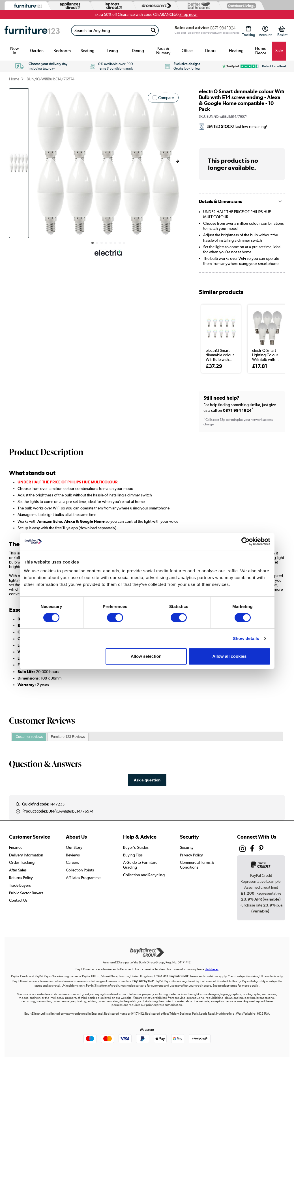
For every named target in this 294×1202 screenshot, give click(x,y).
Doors (210, 50)
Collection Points (80, 870)
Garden (37, 50)
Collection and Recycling (144, 875)
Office (187, 50)
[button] (177, 161)
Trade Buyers (20, 885)
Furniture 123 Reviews (68, 737)
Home (14, 79)
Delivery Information (26, 855)
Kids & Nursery (163, 50)
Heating (236, 50)
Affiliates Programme (83, 877)
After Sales (18, 870)
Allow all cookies (230, 656)
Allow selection (146, 656)
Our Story (74, 847)
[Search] (110, 30)
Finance (15, 847)
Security (187, 847)
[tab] (29, 737)
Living (112, 50)
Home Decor (260, 50)
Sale (279, 50)
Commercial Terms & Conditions (197, 864)
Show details (246, 638)
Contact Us (18, 900)
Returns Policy (21, 877)
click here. (211, 969)
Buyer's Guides (136, 847)
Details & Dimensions (220, 201)
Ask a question (147, 779)
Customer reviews (29, 737)
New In (14, 50)
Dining (138, 50)
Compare (166, 97)
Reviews (73, 855)
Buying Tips (133, 855)
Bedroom (62, 50)
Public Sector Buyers (26, 893)
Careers (72, 862)
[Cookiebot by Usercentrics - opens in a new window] (245, 541)
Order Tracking (22, 862)
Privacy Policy (191, 855)
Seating (88, 50)
